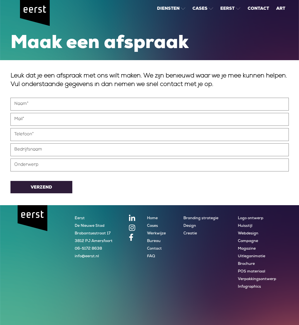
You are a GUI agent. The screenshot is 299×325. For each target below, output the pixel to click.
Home (152, 218)
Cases (152, 226)
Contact (154, 249)
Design (189, 226)
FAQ (151, 256)
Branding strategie (200, 218)
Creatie (190, 233)
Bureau (154, 241)
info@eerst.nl (87, 256)
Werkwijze (156, 233)
